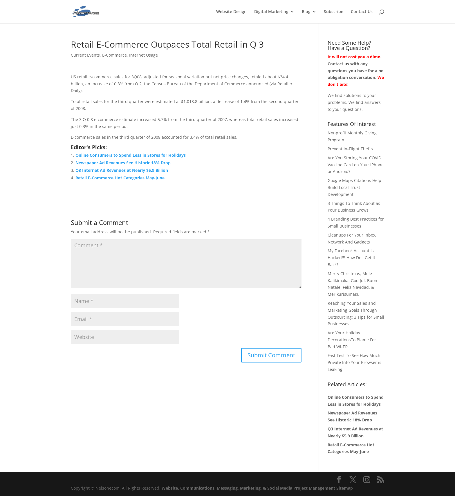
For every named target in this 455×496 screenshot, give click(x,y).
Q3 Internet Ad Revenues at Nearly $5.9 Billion (121, 170)
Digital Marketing (271, 12)
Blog (306, 12)
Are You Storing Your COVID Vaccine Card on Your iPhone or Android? (356, 164)
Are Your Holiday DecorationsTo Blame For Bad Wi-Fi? (352, 339)
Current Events (85, 55)
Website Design (231, 12)
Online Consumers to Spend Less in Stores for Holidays (130, 155)
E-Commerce (114, 55)
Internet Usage (143, 55)
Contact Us (362, 12)
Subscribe (333, 12)
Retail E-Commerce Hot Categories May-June (120, 178)
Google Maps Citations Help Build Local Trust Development (354, 187)
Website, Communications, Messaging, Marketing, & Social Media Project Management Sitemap (257, 488)
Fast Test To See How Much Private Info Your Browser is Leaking (354, 362)
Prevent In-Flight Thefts (350, 148)
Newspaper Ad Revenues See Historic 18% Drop (123, 162)
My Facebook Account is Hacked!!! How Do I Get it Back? (351, 257)
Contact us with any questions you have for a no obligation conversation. (356, 70)
